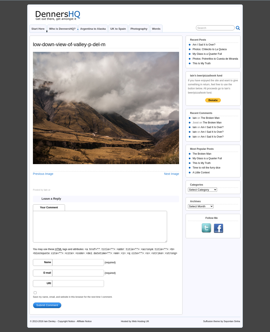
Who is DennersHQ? (62, 28)
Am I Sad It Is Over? (204, 44)
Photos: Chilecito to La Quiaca (210, 49)
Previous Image (43, 173)
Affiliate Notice (84, 321)
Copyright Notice (66, 321)
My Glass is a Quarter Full (207, 53)
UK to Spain (118, 28)
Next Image (171, 173)
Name (47, 262)
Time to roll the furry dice (206, 167)
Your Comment (49, 207)
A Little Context (201, 172)
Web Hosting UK (140, 321)
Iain (46, 190)
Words (156, 28)
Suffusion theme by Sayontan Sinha (221, 321)
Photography (139, 28)
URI (49, 283)
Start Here (38, 28)
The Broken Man (210, 117)
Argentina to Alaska (93, 28)
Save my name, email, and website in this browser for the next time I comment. (72, 297)
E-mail (47, 272)
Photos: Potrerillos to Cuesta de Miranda (215, 58)
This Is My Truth (202, 63)
